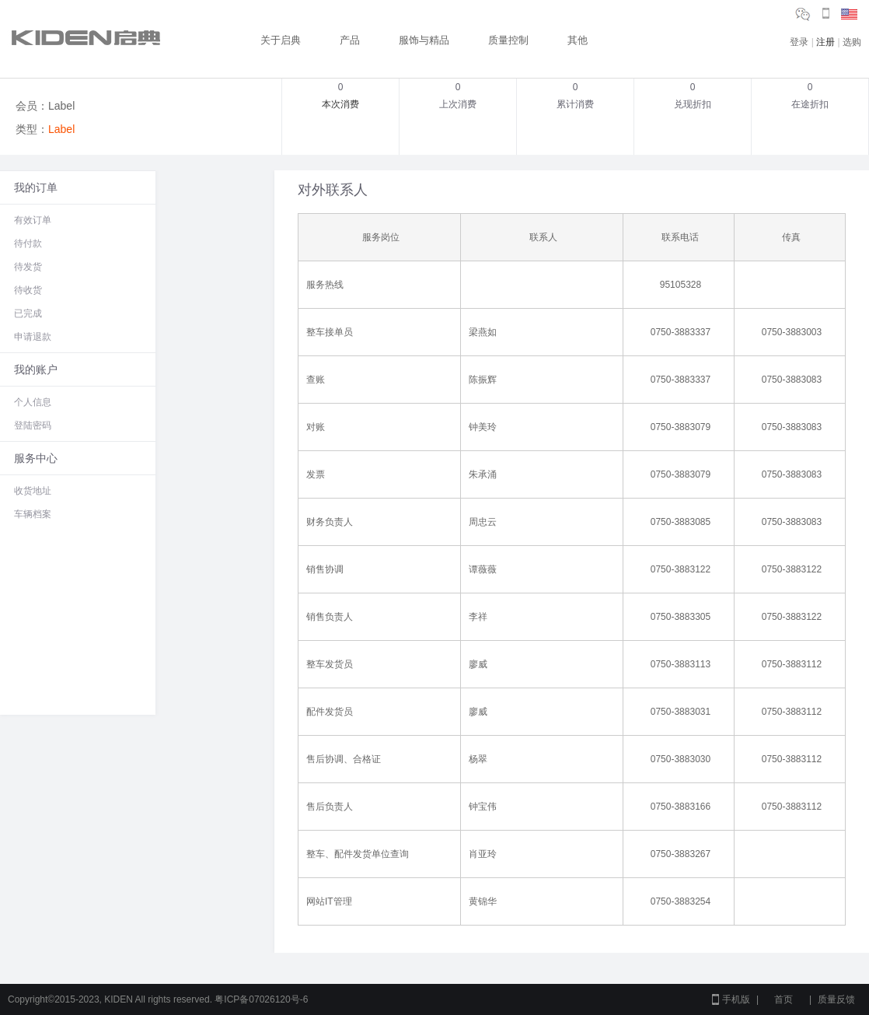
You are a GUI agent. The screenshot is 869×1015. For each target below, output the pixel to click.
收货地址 (32, 490)
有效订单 (32, 220)
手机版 (736, 999)
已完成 (28, 313)
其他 (577, 40)
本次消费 (340, 104)
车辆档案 (32, 514)
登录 (799, 42)
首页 (783, 999)
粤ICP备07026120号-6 (261, 999)
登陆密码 (32, 425)
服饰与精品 (424, 40)
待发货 (28, 266)
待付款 (28, 243)
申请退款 (32, 336)
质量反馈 (836, 999)
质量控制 (508, 40)
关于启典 (280, 40)
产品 (350, 40)
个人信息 (32, 402)
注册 (825, 42)
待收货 (28, 290)
